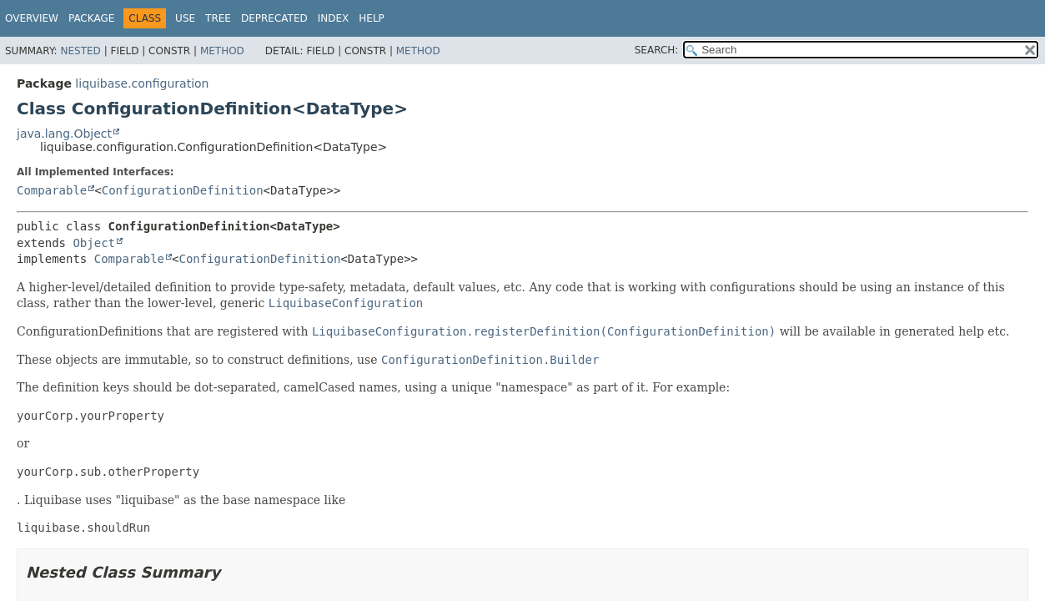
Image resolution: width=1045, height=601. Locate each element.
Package (91, 18)
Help (371, 18)
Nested (80, 51)
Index (333, 18)
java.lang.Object (64, 133)
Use (185, 18)
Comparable (52, 190)
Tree (218, 18)
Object (94, 243)
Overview (31, 18)
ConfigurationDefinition (183, 190)
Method (222, 51)
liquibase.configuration (141, 83)
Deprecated (274, 18)
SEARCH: (657, 50)
